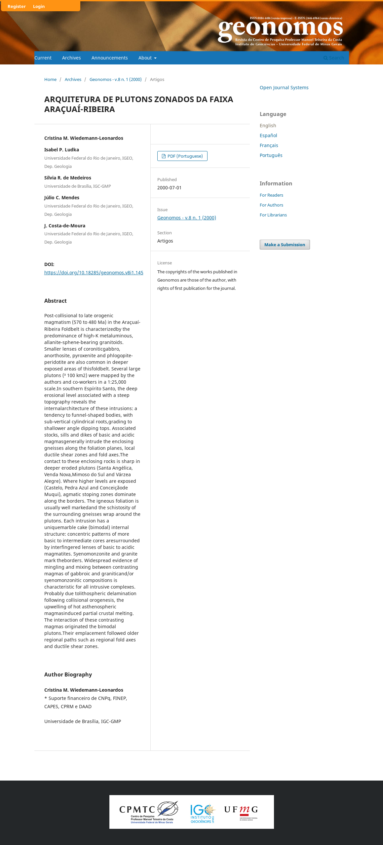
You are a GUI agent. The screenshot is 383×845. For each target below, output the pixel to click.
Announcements (110, 58)
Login (39, 6)
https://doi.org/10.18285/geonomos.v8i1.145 (93, 272)
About (145, 58)
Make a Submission (284, 245)
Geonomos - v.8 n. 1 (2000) (116, 79)
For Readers (271, 195)
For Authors (271, 205)
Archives (71, 58)
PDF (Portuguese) (185, 156)
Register (17, 6)
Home (50, 79)
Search (334, 58)
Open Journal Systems (284, 87)
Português (271, 155)
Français (269, 145)
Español (268, 135)
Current (43, 58)
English (268, 125)
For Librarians (273, 215)
